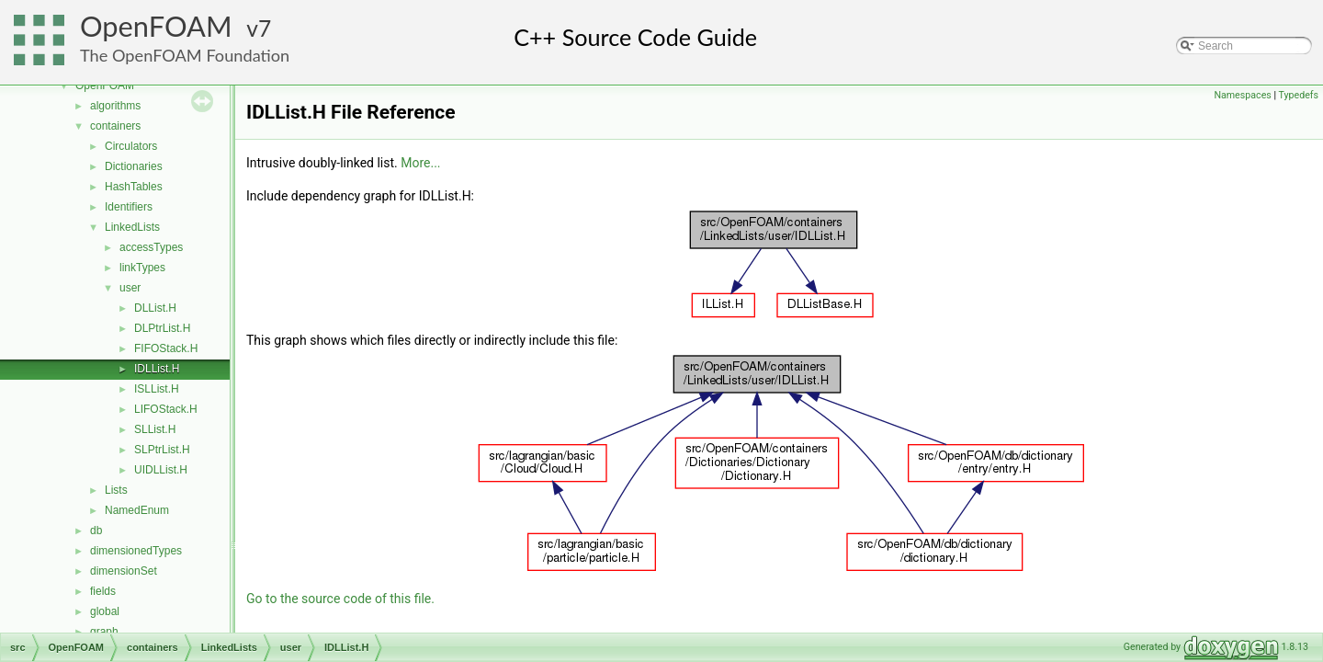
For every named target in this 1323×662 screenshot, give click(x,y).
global (104, 611)
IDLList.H (156, 368)
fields (103, 591)
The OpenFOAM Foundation (184, 55)
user (130, 287)
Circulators (131, 146)
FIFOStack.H (166, 348)
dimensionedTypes (136, 550)
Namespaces (1242, 95)
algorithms (115, 105)
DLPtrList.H (162, 328)
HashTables (134, 186)
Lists (116, 490)
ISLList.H (156, 388)
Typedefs (1298, 95)
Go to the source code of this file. (340, 598)
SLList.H (154, 429)
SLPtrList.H (162, 449)
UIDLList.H (160, 469)
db (96, 530)
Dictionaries (134, 166)
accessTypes (151, 247)
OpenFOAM (156, 26)
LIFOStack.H (166, 409)
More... (420, 162)
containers (115, 126)
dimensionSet (123, 571)
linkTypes (142, 267)
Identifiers (129, 206)
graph (104, 631)
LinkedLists (132, 227)
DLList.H (155, 308)
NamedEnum (137, 510)
